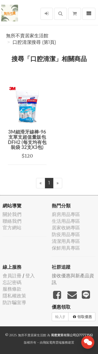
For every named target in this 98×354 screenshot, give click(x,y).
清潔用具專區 (66, 241)
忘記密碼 (12, 282)
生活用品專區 (66, 221)
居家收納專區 (66, 228)
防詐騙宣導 (14, 302)
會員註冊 (12, 276)
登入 (30, 276)
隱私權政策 (14, 296)
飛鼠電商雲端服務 (55, 342)
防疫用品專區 (66, 234)
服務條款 (12, 289)
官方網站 (12, 228)
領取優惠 (82, 316)
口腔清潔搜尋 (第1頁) (34, 42)
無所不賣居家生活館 (27, 36)
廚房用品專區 (66, 214)
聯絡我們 (12, 221)
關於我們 (12, 214)
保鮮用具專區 (66, 248)
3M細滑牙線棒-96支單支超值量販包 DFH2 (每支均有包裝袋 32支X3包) (27, 139)
